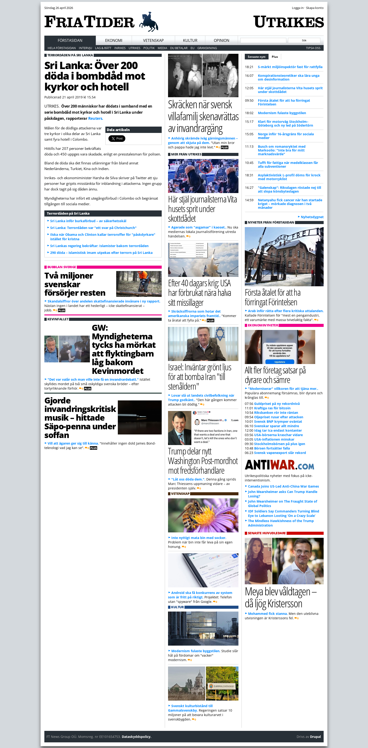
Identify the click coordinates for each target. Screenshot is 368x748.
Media (162, 48)
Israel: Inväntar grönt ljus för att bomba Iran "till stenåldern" (199, 376)
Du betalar (179, 48)
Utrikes (134, 48)
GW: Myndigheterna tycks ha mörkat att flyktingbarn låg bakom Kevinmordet (124, 349)
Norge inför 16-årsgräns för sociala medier (286, 136)
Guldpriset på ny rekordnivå (277, 403)
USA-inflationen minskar (274, 439)
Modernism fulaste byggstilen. (195, 651)
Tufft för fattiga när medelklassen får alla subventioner (288, 164)
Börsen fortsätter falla (272, 448)
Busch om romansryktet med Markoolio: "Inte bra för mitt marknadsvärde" (282, 150)
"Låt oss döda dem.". (188, 479)
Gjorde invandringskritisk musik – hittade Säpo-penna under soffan (80, 417)
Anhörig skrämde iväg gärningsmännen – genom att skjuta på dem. (203, 140)
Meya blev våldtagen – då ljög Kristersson (281, 597)
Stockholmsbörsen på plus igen (279, 444)
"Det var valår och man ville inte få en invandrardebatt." (93, 379)
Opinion (221, 40)
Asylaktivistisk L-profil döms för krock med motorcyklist (289, 177)
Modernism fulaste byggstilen (282, 113)
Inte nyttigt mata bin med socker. (198, 537)
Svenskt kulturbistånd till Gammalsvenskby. (190, 708)
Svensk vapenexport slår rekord (280, 452)
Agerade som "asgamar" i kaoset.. (198, 227)
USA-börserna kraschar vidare (278, 435)
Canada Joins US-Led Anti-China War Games (283, 486)
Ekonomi (113, 40)
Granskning (207, 48)
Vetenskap (153, 40)
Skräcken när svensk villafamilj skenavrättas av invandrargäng (203, 115)
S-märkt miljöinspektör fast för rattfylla (290, 67)
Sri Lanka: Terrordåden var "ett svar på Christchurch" (93, 227)
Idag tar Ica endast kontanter (278, 430)
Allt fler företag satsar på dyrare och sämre (275, 375)
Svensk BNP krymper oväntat (278, 421)
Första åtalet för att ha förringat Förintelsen (284, 102)
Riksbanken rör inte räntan (276, 412)
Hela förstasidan (62, 48)
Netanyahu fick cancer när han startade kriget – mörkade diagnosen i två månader (290, 204)
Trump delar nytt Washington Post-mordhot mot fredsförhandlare (203, 460)
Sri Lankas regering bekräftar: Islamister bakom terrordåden (99, 246)
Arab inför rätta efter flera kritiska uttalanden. (286, 311)
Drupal (315, 736)
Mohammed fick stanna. (268, 613)
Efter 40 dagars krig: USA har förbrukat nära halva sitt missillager (199, 292)
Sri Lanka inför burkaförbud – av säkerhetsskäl (88, 221)
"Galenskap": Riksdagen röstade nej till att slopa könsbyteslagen (289, 189)
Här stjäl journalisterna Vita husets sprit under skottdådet (290, 90)
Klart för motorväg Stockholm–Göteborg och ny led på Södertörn (285, 123)
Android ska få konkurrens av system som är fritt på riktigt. (200, 594)
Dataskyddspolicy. (136, 736)
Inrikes (120, 48)
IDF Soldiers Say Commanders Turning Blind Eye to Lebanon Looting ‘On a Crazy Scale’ (283, 513)
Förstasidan (70, 40)
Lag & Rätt (103, 48)
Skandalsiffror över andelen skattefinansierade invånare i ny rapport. (104, 301)
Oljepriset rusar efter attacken (278, 417)
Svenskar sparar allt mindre (276, 426)
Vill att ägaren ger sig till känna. (73, 443)
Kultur (190, 40)
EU (192, 48)
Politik (149, 48)
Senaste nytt (258, 56)
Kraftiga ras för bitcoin (272, 408)
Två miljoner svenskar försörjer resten (74, 284)
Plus (275, 56)
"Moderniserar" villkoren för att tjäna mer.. (283, 388)
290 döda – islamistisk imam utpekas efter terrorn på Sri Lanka (101, 252)
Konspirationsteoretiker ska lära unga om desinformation (288, 77)
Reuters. (95, 118)
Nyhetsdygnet (312, 217)
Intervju (85, 48)
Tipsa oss (313, 48)
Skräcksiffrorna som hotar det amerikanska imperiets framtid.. (194, 313)
